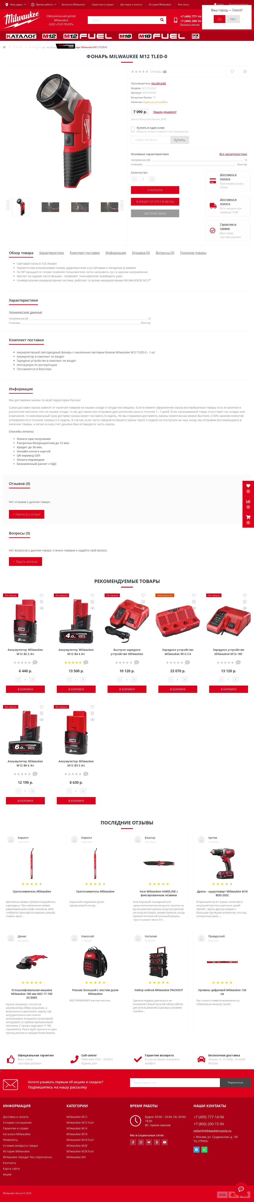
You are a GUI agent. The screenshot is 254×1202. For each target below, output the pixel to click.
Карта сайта (11, 1168)
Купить (179, 140)
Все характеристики (233, 154)
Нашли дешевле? (164, 112)
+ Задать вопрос (25, 561)
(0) (164, 71)
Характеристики (51, 253)
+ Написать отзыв (26, 514)
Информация (116, 253)
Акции (7, 1174)
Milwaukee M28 (76, 1145)
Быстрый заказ (155, 213)
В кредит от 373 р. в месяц (155, 202)
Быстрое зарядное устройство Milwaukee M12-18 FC (127, 654)
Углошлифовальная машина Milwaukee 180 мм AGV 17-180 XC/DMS (31, 993)
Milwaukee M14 (76, 1128)
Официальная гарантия (36, 1055)
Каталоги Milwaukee (73, 4)
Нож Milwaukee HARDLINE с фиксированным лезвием (159, 893)
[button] (248, 520)
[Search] (162, 20)
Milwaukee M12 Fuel (80, 1122)
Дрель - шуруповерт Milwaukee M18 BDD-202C (222, 893)
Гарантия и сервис (103, 4)
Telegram (196, 1149)
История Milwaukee (160, 4)
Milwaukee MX (76, 1157)
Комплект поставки (85, 253)
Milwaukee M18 (76, 1134)
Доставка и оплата (131, 4)
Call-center (89, 1055)
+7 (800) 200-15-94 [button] (209, 1124)
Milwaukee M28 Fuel (80, 1151)
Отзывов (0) (141, 253)
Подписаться (235, 1082)
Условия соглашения (17, 1122)
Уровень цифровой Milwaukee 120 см (222, 992)
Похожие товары (193, 253)
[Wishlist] (232, 71)
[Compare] (245, 71)
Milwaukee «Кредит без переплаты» (27, 1157)
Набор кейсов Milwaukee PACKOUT (159, 990)
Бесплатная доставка (224, 1055)
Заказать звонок (189, 24)
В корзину (155, 190)
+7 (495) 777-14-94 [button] (209, 1117)
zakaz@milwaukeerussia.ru (212, 1131)
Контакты (183, 4)
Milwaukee (158, 83)
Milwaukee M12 (76, 1117)
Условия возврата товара (20, 1145)
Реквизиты (10, 1140)
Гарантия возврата (159, 1055)
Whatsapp (204, 1149)
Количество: (139, 172)
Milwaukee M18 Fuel (80, 1140)
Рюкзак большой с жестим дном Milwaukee (95, 992)
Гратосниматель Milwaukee (32, 891)
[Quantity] (143, 179)
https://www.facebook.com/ (133, 1142)
